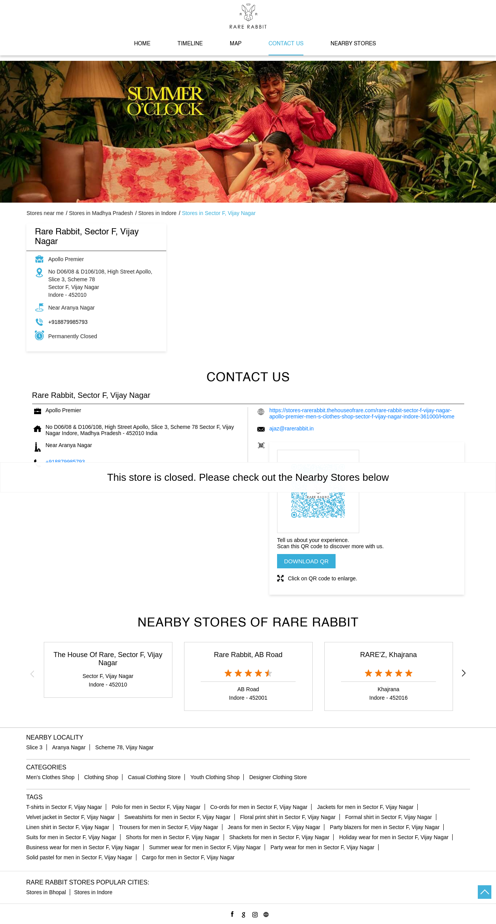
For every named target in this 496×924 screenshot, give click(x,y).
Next (464, 673)
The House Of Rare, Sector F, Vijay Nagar (107, 659)
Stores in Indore (93, 892)
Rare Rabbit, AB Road (248, 655)
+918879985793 (68, 322)
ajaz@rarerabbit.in (291, 428)
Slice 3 (34, 747)
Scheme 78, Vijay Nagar (124, 747)
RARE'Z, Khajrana (388, 655)
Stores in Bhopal (46, 892)
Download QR (306, 561)
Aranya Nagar (68, 747)
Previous (32, 673)
